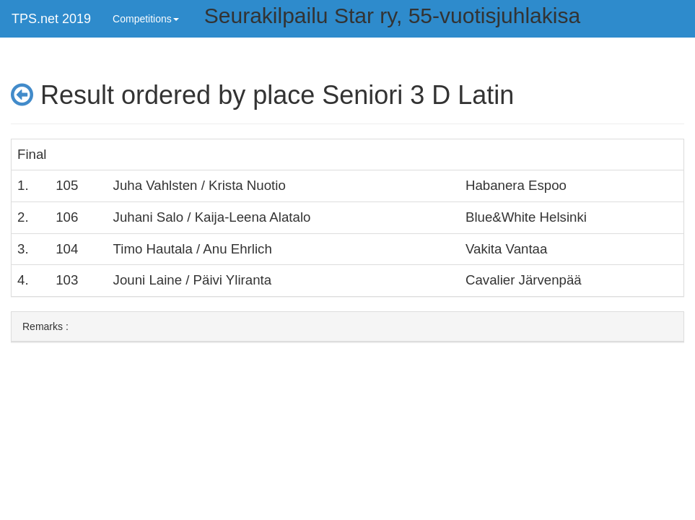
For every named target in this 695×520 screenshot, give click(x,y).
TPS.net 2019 (51, 19)
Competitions (146, 19)
